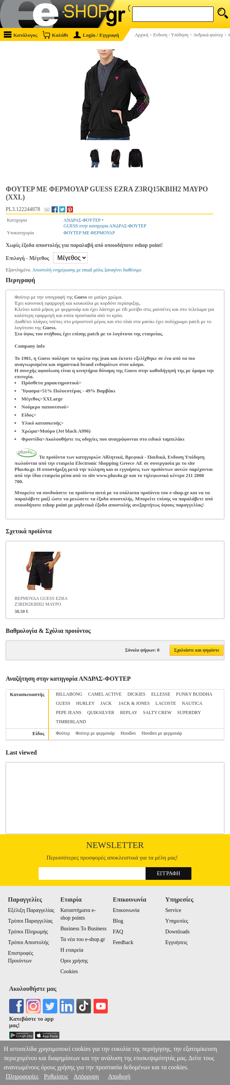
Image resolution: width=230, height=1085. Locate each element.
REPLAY (128, 712)
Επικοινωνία (126, 910)
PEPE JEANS (68, 712)
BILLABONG (69, 694)
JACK (106, 703)
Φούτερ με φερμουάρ (95, 733)
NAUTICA (192, 703)
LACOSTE (165, 703)
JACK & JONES (133, 703)
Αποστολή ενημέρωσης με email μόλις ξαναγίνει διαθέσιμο (86, 270)
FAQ (118, 932)
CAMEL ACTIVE (105, 694)
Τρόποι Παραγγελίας (30, 921)
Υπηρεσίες (176, 921)
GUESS (63, 703)
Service (173, 910)
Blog (118, 921)
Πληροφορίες (22, 1076)
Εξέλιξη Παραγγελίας (31, 910)
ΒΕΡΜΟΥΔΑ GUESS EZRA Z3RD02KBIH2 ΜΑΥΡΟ (41, 601)
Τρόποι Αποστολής (28, 942)
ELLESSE (160, 694)
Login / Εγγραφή (96, 35)
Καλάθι (55, 34)
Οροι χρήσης (74, 961)
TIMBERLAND (71, 721)
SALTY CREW (157, 712)
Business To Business (83, 928)
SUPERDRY (189, 712)
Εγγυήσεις (176, 942)
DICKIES (136, 694)
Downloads (177, 932)
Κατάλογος (20, 34)
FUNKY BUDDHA (194, 694)
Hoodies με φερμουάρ (161, 733)
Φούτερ (63, 733)
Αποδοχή (119, 1076)
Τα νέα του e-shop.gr (82, 939)
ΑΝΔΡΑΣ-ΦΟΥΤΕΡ (81, 220)
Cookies (69, 971)
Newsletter (115, 845)
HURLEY (85, 703)
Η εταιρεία (71, 950)
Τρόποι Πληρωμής (28, 932)
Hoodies (128, 733)
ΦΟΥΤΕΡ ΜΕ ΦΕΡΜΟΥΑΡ (89, 232)
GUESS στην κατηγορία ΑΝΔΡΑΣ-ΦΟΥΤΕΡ (104, 226)
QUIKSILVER (100, 712)
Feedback (123, 942)
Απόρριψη (86, 1076)
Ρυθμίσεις (56, 1076)
